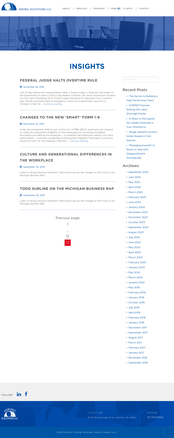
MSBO (114, 8)
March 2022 (135, 278)
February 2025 (137, 197)
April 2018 (134, 313)
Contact (144, 8)
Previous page (68, 218)
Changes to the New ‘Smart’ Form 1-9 (60, 117)
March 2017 (135, 343)
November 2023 (138, 217)
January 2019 (136, 298)
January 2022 (136, 283)
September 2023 (138, 227)
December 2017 (137, 328)
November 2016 (137, 358)
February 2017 (136, 348)
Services (81, 8)
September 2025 (138, 172)
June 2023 (134, 242)
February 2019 (137, 293)
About (66, 8)
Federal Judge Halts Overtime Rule (58, 80)
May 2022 (134, 273)
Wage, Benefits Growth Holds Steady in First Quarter (141, 136)
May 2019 (134, 288)
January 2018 (136, 323)
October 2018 (136, 303)
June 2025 (134, 177)
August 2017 (135, 338)
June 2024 (134, 202)
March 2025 (135, 192)
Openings (99, 8)
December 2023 (138, 212)
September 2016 (138, 363)
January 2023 (136, 267)
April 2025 (134, 187)
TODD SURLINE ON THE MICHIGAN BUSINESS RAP (67, 189)
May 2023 (134, 247)
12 (67, 236)
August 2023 (136, 232)
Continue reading (53, 104)
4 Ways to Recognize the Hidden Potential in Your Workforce (140, 123)
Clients (128, 8)
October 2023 (136, 222)
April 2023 (134, 252)
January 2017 (136, 353)
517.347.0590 (155, 417)
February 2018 (137, 318)
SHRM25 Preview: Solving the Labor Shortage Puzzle (138, 109)
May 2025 (134, 182)
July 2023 (134, 237)
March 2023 (135, 257)
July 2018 (133, 308)
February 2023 (137, 262)
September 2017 (138, 333)
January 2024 (136, 207)
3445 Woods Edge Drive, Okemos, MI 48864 (112, 418)
